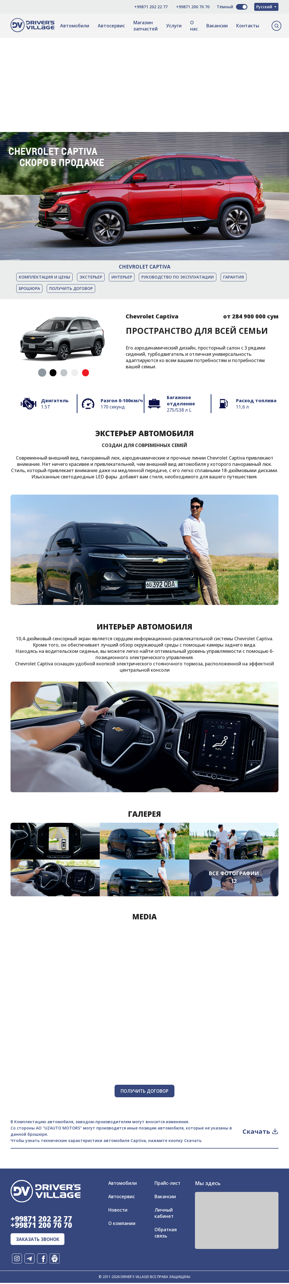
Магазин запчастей (145, 25)
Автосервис (111, 26)
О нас (194, 25)
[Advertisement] (144, 78)
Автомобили (74, 26)
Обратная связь (165, 1233)
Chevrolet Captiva (144, 267)
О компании (122, 1223)
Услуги (174, 26)
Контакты (247, 26)
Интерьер (121, 277)
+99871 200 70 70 (189, 6)
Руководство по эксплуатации (177, 277)
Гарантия (233, 277)
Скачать (260, 1131)
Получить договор (71, 288)
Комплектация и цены (44, 277)
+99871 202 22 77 (147, 6)
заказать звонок (39, 1240)
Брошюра (29, 288)
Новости (118, 1210)
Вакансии (217, 26)
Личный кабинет (164, 1213)
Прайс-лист (167, 1183)
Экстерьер (91, 277)
